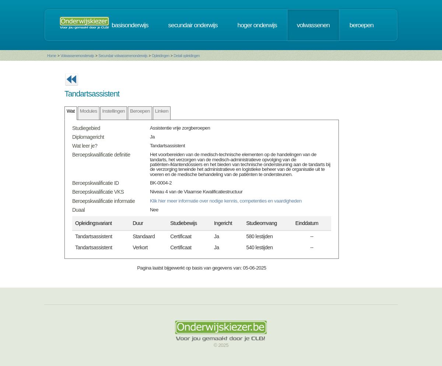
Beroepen (140, 111)
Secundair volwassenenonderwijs (122, 56)
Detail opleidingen (187, 56)
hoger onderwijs (257, 25)
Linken (161, 111)
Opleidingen (160, 56)
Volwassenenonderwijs (77, 56)
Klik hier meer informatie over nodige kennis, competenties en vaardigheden (226, 201)
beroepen (361, 25)
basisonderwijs (130, 25)
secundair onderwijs (193, 25)
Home (51, 56)
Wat (71, 111)
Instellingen (113, 111)
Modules (88, 111)
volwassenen (313, 25)
